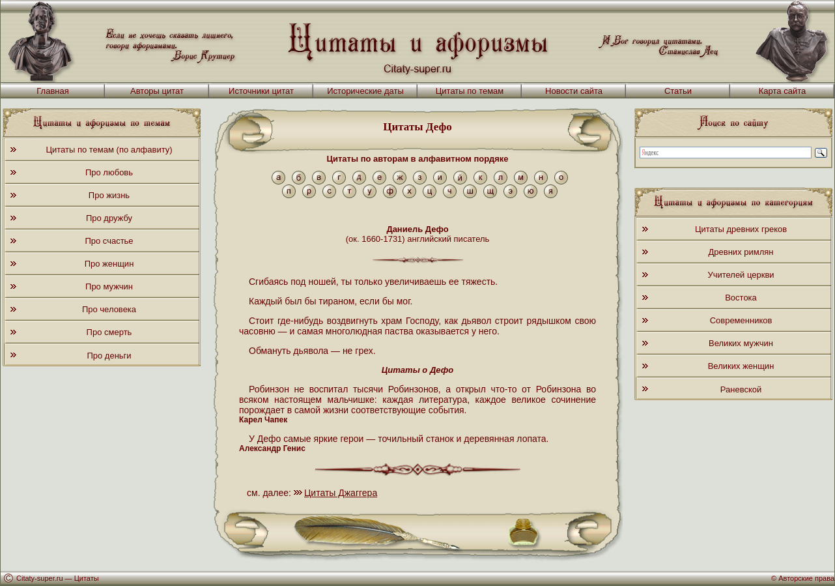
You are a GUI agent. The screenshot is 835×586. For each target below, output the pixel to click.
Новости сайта (573, 91)
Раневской (740, 389)
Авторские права (806, 578)
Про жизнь (109, 195)
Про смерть (109, 332)
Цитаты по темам (470, 91)
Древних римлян (741, 252)
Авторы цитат (157, 91)
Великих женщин (741, 366)
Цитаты (86, 578)
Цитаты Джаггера (340, 493)
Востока (741, 297)
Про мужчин (109, 286)
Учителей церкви (740, 275)
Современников (741, 320)
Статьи (678, 91)
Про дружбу (109, 218)
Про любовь (109, 172)
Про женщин (109, 264)
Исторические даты (365, 91)
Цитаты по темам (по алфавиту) (109, 149)
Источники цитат (261, 91)
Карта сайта (782, 91)
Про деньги (109, 355)
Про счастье (109, 241)
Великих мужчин (741, 343)
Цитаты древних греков (741, 229)
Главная (52, 91)
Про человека (109, 309)
